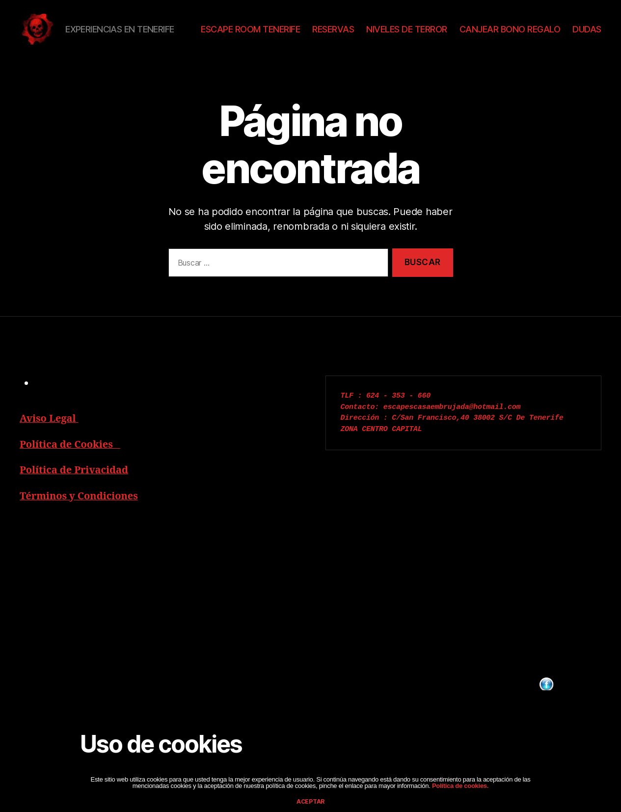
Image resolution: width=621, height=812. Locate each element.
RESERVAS (374, 34)
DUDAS (586, 49)
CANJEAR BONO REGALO (550, 34)
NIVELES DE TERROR (447, 34)
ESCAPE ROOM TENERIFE (291, 34)
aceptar (310, 801)
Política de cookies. (460, 785)
